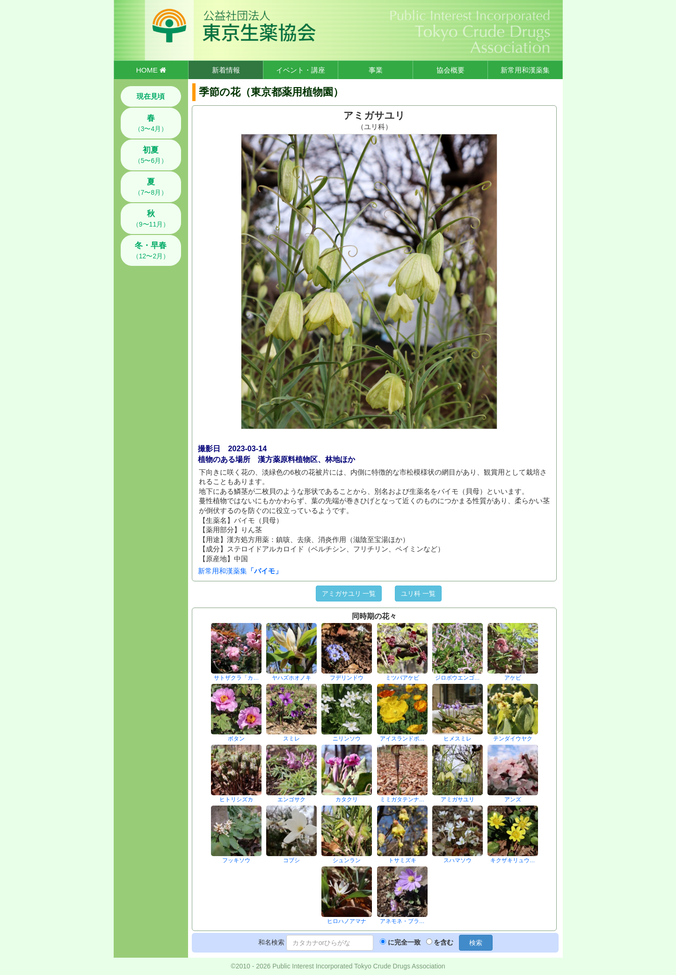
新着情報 (226, 70)
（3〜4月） (151, 123)
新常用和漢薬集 (525, 70)
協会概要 (450, 70)
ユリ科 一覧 (418, 593)
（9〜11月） (150, 218)
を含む (443, 942)
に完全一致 (404, 942)
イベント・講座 (300, 70)
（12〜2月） (150, 250)
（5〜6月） (151, 155)
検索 (475, 942)
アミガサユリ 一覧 (349, 593)
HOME (151, 70)
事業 (376, 70)
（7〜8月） (151, 186)
